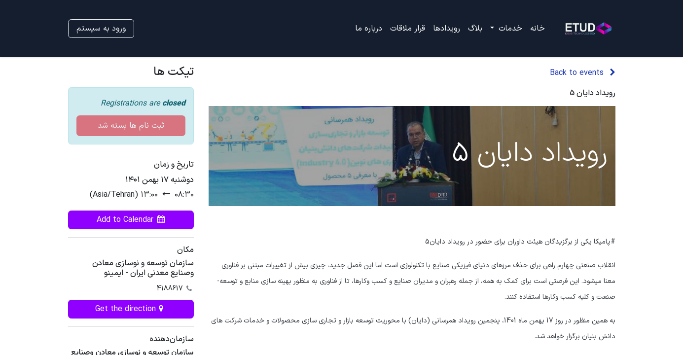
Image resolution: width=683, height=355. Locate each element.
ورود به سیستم (101, 29)
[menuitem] (537, 28)
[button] (131, 220)
